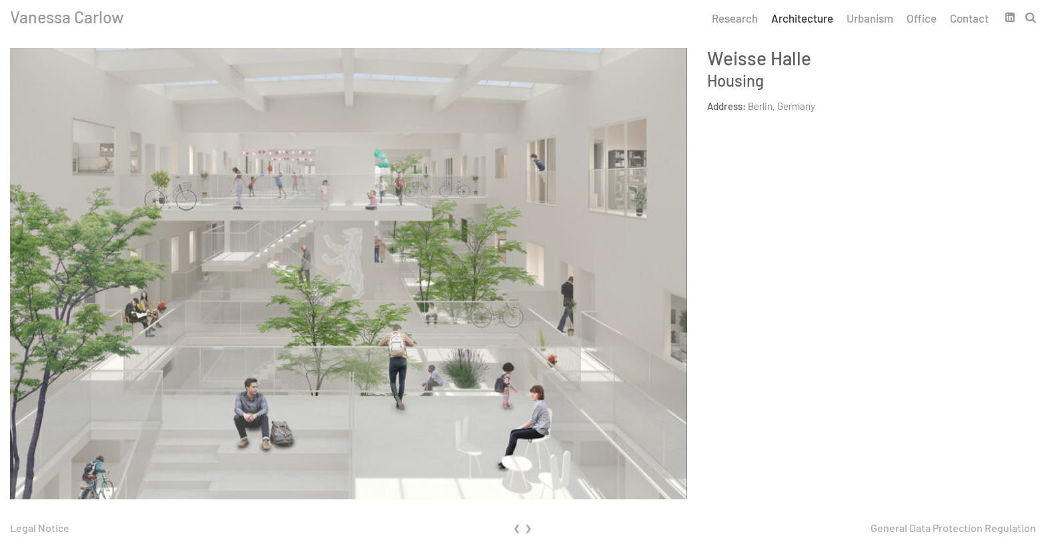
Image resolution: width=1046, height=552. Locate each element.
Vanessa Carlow (67, 17)
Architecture (802, 18)
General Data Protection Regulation (953, 527)
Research (735, 18)
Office (922, 18)
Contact (969, 18)
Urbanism (870, 18)
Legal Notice (39, 527)
